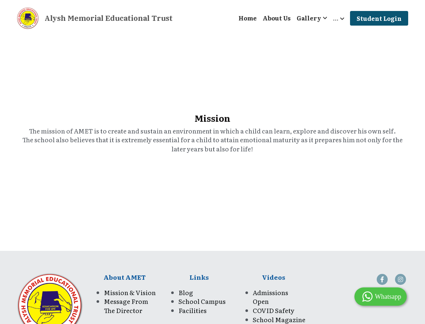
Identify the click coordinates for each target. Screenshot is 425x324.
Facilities (192, 310)
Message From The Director (126, 306)
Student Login (379, 18)
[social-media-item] (382, 279)
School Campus (202, 301)
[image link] (28, 18)
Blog (185, 292)
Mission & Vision (130, 292)
